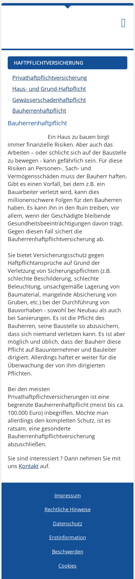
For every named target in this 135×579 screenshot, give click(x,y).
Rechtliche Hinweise (68, 509)
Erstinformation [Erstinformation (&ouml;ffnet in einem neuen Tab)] (67, 537)
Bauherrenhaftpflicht (39, 110)
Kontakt (28, 466)
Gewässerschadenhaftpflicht (49, 99)
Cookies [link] (67, 565)
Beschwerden (67, 551)
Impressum (67, 495)
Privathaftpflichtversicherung (49, 77)
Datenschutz (67, 523)
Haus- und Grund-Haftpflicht (49, 88)
